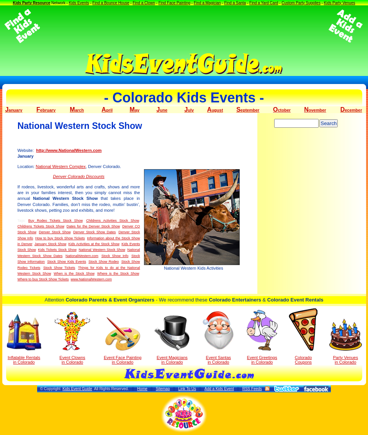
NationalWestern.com (81, 256)
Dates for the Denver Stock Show (93, 226)
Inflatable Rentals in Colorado (24, 339)
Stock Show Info (115, 256)
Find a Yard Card (263, 3)
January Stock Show (50, 244)
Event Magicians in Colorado (172, 339)
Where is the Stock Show (118, 273)
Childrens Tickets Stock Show (41, 226)
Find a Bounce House (110, 3)
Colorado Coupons (303, 336)
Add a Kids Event (219, 389)
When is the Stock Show (74, 273)
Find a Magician (207, 3)
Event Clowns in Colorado (72, 337)
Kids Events (79, 3)
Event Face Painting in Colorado (122, 340)
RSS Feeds (252, 389)
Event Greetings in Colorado (262, 337)
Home (142, 389)
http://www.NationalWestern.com (68, 150)
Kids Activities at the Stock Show (94, 244)
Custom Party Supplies (301, 3)
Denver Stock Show (55, 232)
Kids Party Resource (31, 3)
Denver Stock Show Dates (94, 232)
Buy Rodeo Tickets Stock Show (55, 220)
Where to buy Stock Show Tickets (43, 279)
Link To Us (187, 389)
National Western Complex (61, 166)
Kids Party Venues (339, 3)
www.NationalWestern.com (91, 279)
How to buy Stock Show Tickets (60, 238)
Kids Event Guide (77, 389)
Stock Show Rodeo (103, 262)
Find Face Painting (174, 3)
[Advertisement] (184, 26)
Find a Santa (235, 3)
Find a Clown (143, 3)
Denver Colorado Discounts (79, 176)
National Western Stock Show (102, 250)
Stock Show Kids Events (66, 262)
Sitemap (163, 389)
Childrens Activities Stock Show (112, 220)
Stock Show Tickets (59, 268)
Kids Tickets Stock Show (57, 250)
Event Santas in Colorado (218, 337)
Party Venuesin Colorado (345, 341)
